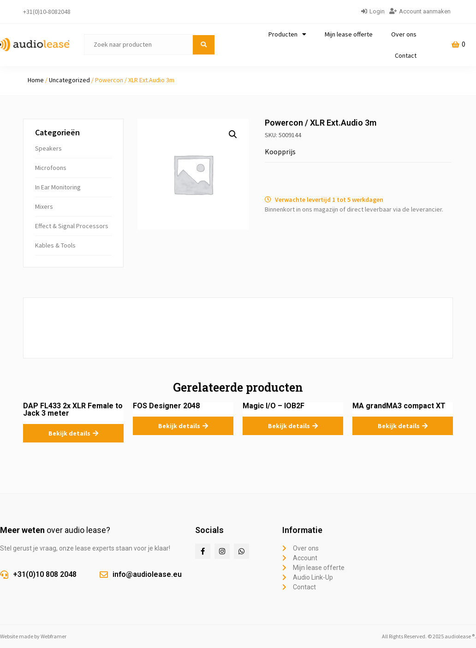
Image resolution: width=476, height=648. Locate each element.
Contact (405, 55)
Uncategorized (69, 80)
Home (36, 80)
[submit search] (203, 45)
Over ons (403, 34)
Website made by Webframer (33, 636)
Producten (287, 34)
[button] (233, 134)
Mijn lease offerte (349, 34)
